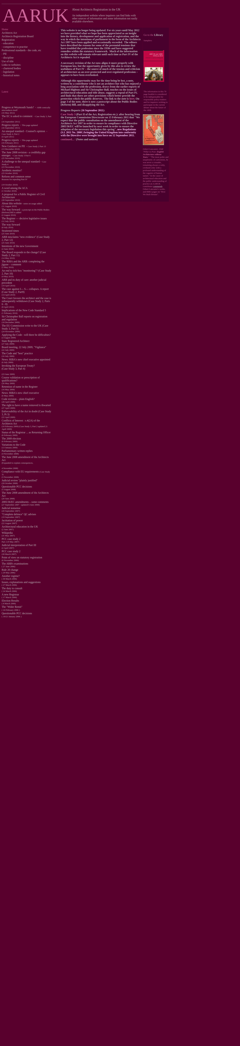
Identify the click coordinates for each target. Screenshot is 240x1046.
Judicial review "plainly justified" (20, 480)
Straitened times (10, 230)
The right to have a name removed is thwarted (26, 405)
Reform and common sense (16, 176)
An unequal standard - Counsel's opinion (23, 131)
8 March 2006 (9, 603)
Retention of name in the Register (20, 386)
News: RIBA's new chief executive (20, 392)
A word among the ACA (15, 188)
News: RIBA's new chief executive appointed (26, 359)
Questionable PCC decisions (17, 486)
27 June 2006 (8, 566)
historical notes (11, 75)
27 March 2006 (9, 585)
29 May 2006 (8, 572)
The (4, 438)
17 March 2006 (9, 597)
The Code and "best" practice (17, 353)
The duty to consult (12, 588)
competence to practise (15, 46)
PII (4, 53)
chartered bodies (12, 68)
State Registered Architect (16, 341)
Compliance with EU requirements (21, 471)
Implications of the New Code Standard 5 (24, 310)
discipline (8, 57)
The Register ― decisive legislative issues (24, 218)
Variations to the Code (14, 444)
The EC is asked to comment (17, 116)
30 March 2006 (9, 579)
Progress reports (10, 125)
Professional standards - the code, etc (21, 50)
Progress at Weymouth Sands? (18, 107)
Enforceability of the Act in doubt (20, 411)
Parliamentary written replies (17, 450)
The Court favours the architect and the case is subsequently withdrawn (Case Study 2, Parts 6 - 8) (26, 301)
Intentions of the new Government (20, 246)
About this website (12, 203)
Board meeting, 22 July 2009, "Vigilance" (24, 347)
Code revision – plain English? (18, 399)
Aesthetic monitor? (12, 170)
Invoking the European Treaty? (18, 365)
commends (157, 186)
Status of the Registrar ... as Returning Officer (26, 432)
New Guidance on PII (13, 146)
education (8, 43)
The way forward (11, 209)
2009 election (13, 438)
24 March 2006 (9, 591)
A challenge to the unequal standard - (24, 163)
